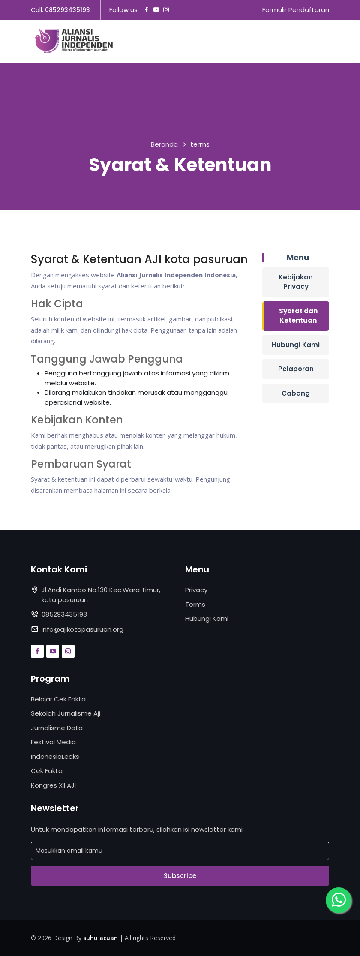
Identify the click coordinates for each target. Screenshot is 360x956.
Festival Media (53, 741)
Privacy (196, 589)
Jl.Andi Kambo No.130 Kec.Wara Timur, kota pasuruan (101, 594)
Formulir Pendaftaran (295, 9)
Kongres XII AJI (53, 785)
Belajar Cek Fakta (58, 699)
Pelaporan (296, 368)
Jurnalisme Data (57, 727)
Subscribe (180, 875)
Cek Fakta (47, 770)
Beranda (164, 144)
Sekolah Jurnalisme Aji (65, 713)
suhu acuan (100, 938)
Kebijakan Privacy (296, 282)
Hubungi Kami (296, 344)
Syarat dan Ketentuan (298, 315)
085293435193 (67, 10)
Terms (195, 604)
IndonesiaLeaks (55, 756)
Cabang (296, 393)
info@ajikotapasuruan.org (82, 629)
